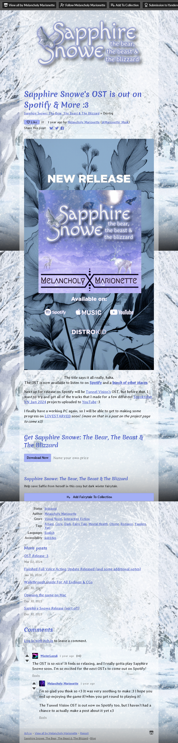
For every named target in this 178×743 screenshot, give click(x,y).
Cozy (59, 524)
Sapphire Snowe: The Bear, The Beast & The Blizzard (61, 113)
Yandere (140, 524)
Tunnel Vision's (98, 391)
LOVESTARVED (58, 416)
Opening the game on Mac (45, 595)
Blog (93, 738)
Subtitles (50, 538)
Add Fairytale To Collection (89, 497)
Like (32, 122)
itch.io (28, 733)
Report (84, 733)
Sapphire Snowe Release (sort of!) (51, 608)
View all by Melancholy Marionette (56, 733)
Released (50, 508)
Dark (67, 524)
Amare (49, 524)
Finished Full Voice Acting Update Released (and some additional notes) (82, 569)
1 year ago (67, 656)
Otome (114, 524)
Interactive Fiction (77, 519)
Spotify (96, 382)
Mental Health (98, 524)
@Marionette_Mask (115, 122)
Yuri (47, 527)
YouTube (89, 402)
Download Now (37, 458)
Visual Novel (53, 519)
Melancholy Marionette (84, 122)
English (49, 533)
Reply (36, 675)
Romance (127, 524)
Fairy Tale (80, 524)
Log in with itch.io (38, 641)
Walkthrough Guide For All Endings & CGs (58, 582)
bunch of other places (129, 382)
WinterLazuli (48, 656)
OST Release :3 (36, 556)
